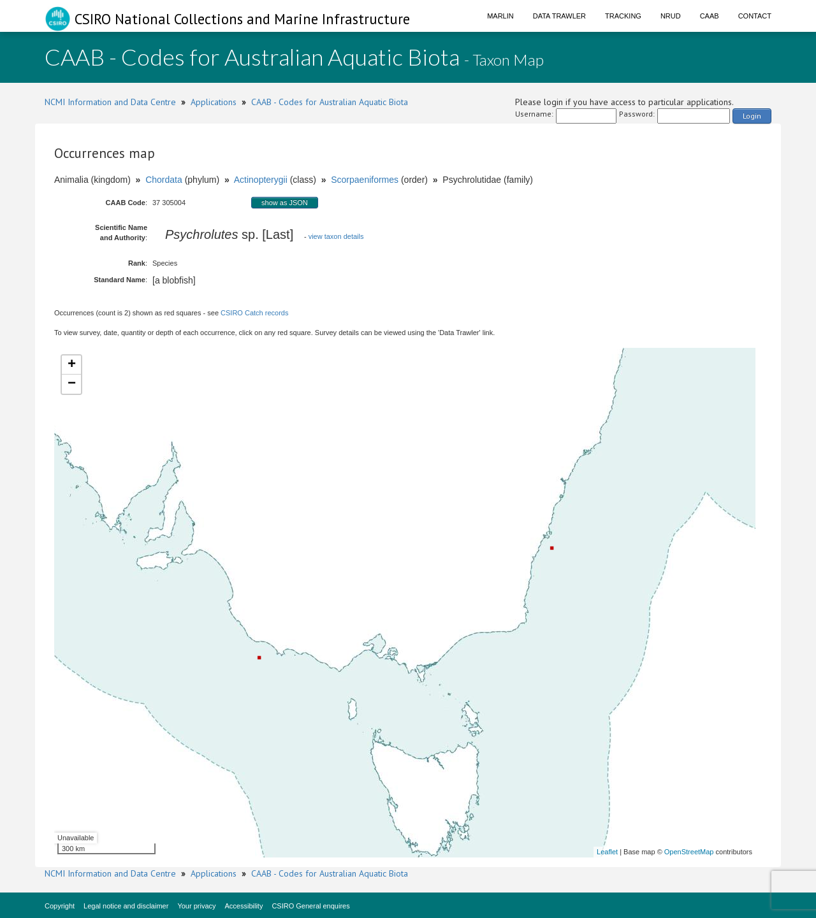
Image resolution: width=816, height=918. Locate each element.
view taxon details (336, 236)
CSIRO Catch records (254, 313)
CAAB (709, 16)
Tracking (623, 16)
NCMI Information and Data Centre (110, 102)
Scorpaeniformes (364, 180)
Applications (214, 102)
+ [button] (72, 365)
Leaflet (607, 852)
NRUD (670, 16)
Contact (754, 16)
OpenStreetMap (689, 852)
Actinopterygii (261, 180)
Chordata (163, 180)
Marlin (500, 16)
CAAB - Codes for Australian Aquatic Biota (329, 102)
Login (752, 115)
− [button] (72, 384)
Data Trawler (559, 16)
